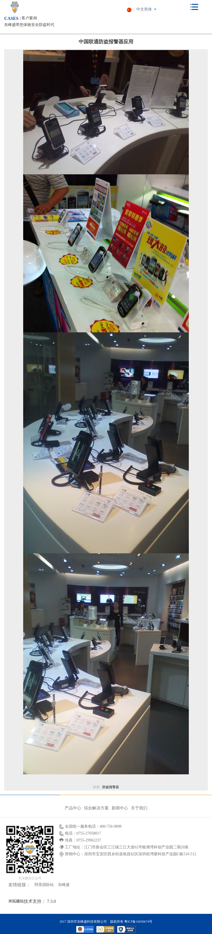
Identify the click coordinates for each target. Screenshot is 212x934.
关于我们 (139, 808)
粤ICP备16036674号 (138, 922)
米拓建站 (16, 901)
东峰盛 (64, 885)
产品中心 (73, 808)
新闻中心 (120, 808)
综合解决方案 (96, 808)
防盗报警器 (110, 787)
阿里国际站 (44, 885)
